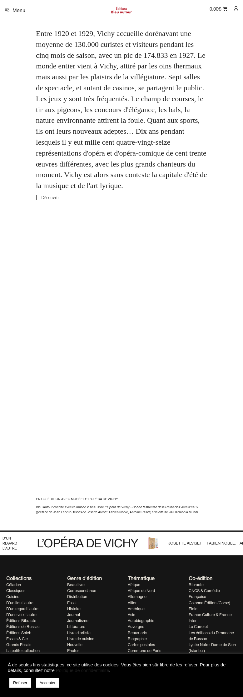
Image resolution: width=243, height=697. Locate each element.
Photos (73, 650)
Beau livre (76, 584)
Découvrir (50, 197)
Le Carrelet (198, 626)
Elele (193, 608)
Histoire (74, 608)
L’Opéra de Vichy (87, 543)
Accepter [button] (48, 682)
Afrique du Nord (141, 590)
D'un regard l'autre (9, 543)
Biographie (137, 638)
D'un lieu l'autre (19, 602)
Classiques (15, 590)
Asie (131, 614)
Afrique (134, 584)
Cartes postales (141, 644)
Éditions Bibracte (21, 620)
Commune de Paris (144, 650)
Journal (73, 614)
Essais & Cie (17, 638)
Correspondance (81, 590)
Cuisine (12, 596)
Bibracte (196, 584)
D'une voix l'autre (21, 614)
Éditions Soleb (18, 632)
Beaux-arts (137, 632)
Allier (132, 602)
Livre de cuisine (80, 638)
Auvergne (136, 626)
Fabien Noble (221, 543)
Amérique (136, 608)
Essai (72, 602)
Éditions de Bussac (23, 626)
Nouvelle (74, 644)
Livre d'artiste (79, 632)
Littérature (76, 626)
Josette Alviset (185, 543)
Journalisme (77, 620)
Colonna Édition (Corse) (209, 602)
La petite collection (23, 650)
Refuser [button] (20, 682)
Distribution (77, 596)
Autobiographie (141, 620)
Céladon (13, 584)
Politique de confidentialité (82, 670)
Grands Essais (18, 644)
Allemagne (137, 596)
